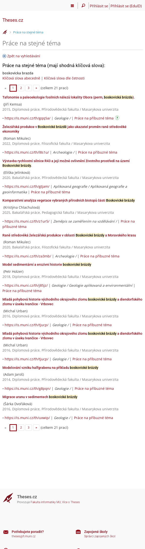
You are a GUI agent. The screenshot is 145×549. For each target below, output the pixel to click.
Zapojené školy (96, 532)
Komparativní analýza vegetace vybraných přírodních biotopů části (68, 200)
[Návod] (117, 119)
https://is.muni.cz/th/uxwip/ (27, 417)
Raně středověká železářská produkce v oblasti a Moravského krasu (69, 235)
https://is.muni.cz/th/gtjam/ (27, 186)
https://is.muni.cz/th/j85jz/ (26, 285)
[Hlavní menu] (72, 5)
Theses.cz (12, 20)
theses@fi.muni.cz (24, 536)
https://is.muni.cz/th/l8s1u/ (27, 152)
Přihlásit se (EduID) (126, 5)
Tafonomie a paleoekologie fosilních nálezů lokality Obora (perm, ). (68, 97)
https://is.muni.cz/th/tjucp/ (26, 325)
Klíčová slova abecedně (21, 78)
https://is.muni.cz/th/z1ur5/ (27, 221)
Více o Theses (71, 502)
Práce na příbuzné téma (94, 118)
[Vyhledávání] (83, 5)
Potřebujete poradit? (28, 532)
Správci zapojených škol (99, 536)
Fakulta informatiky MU (46, 502)
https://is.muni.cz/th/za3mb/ (28, 256)
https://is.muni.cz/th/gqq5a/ (27, 118)
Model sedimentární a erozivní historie (46, 264)
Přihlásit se (99, 5)
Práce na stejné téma (28, 32)
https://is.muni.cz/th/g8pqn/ (28, 388)
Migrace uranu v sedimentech (39, 397)
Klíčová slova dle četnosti (64, 78)
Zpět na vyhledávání (23, 56)
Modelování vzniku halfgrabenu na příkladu (50, 368)
